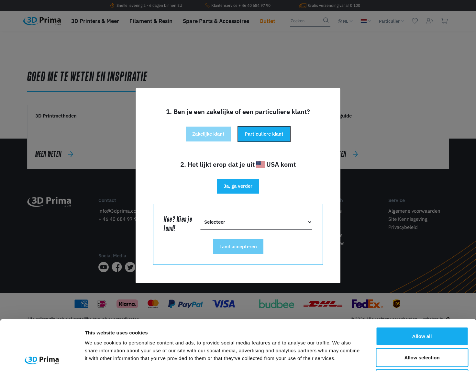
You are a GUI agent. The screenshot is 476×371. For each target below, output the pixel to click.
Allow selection (421, 307)
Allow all (422, 286)
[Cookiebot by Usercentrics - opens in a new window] (42, 358)
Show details (340, 358)
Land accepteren (238, 246)
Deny (422, 328)
